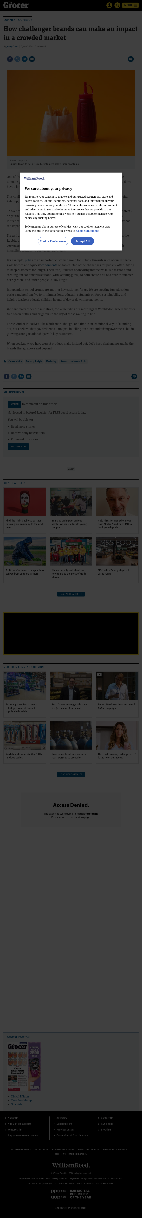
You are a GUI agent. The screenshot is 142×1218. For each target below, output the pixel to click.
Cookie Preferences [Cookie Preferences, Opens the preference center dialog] (53, 241)
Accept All (82, 241)
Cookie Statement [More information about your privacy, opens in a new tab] (87, 231)
